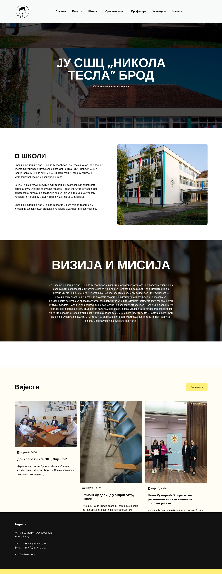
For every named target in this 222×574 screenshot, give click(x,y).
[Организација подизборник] (124, 11)
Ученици (158, 11)
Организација (114, 11)
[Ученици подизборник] (165, 11)
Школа (92, 11)
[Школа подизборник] (98, 11)
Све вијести (197, 494)
